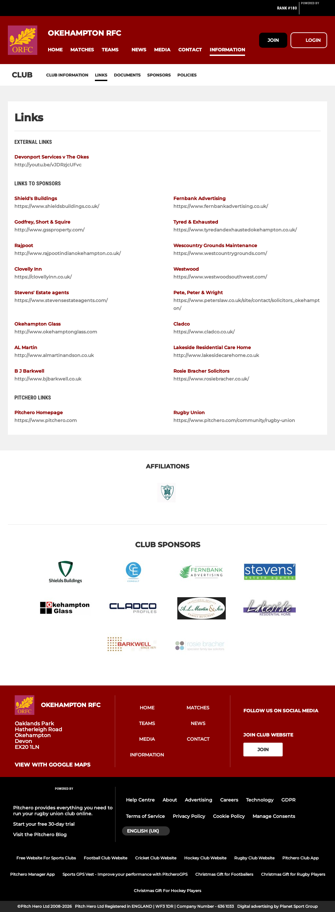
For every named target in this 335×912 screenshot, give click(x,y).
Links (101, 75)
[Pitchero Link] (314, 11)
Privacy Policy (189, 816)
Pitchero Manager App (32, 874)
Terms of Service (145, 816)
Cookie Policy (229, 816)
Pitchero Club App (300, 857)
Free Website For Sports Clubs (46, 857)
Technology (259, 800)
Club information (67, 75)
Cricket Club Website (155, 857)
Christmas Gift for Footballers (224, 874)
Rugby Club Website (254, 857)
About (170, 800)
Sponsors (159, 75)
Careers (229, 800)
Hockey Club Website (205, 857)
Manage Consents (274, 816)
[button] (55, 49)
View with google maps (52, 765)
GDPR (288, 800)
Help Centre (140, 800)
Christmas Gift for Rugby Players (293, 874)
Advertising (198, 800)
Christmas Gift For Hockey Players (167, 890)
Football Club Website (105, 857)
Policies (187, 75)
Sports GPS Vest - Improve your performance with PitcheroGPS (124, 874)
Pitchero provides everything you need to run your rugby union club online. (63, 811)
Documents (127, 75)
